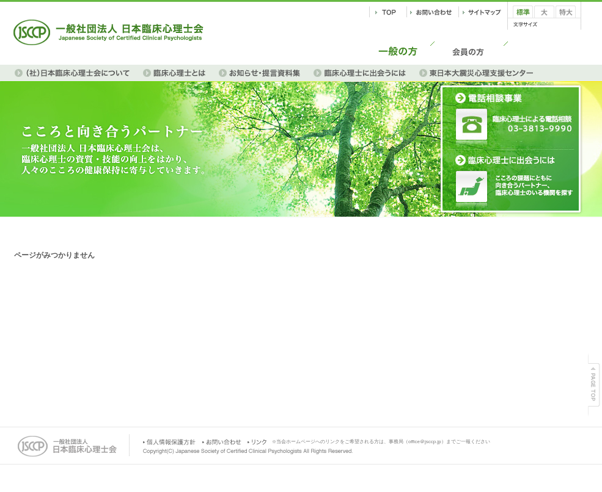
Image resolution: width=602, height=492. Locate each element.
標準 (520, 22)
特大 (563, 22)
